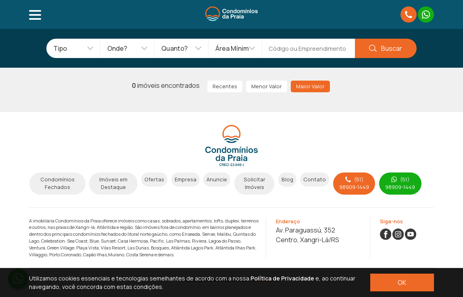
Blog (287, 179)
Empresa (185, 179)
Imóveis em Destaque (113, 183)
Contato (314, 179)
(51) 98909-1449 (354, 183)
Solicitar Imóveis (254, 183)
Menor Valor (266, 86)
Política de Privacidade (282, 278)
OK (402, 282)
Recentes (225, 86)
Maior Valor (310, 86)
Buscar (385, 48)
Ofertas (154, 179)
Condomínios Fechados (57, 183)
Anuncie (216, 179)
